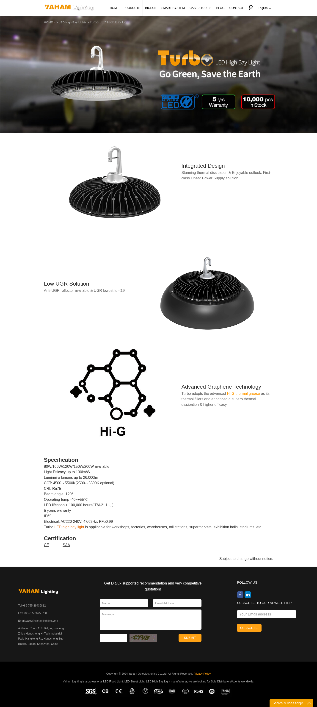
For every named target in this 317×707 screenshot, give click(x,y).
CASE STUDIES (200, 8)
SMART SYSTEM (173, 8)
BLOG (220, 8)
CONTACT (236, 8)
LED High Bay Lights (72, 22)
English (264, 8)
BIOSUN (151, 8)
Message (150, 620)
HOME (114, 8)
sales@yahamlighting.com (42, 620)
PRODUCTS (132, 8)
